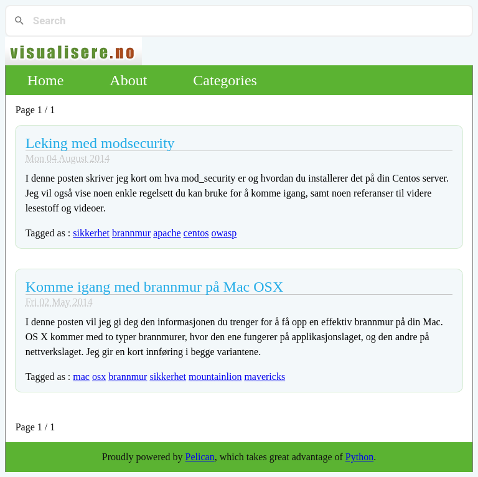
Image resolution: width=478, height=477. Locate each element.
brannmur (131, 233)
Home (45, 80)
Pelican (200, 457)
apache (166, 233)
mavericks (264, 376)
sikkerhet (91, 233)
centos (196, 233)
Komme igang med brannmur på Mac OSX (155, 287)
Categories (225, 80)
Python (359, 457)
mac (81, 376)
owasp (224, 233)
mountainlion (215, 376)
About (128, 80)
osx (99, 376)
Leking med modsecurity (100, 143)
